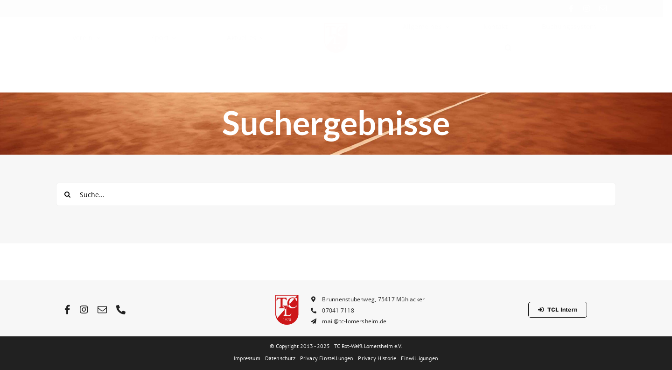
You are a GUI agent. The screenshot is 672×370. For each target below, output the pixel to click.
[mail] (610, 8)
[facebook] (579, 8)
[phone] (121, 309)
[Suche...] (336, 194)
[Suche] (67, 194)
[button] (508, 56)
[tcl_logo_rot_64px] (336, 34)
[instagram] (594, 8)
